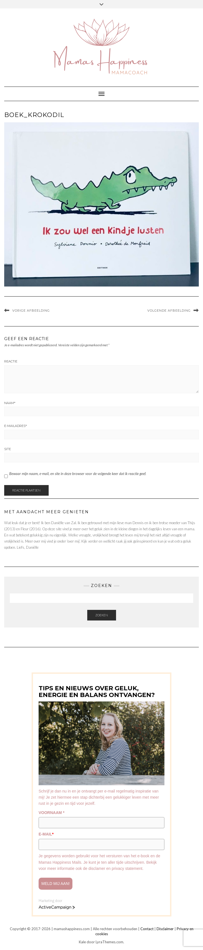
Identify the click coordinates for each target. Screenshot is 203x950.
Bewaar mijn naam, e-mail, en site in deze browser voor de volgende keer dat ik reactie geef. (77, 473)
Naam (9, 403)
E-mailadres (15, 426)
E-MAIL (46, 834)
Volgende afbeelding (169, 310)
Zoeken (101, 615)
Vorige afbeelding (31, 310)
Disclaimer (165, 929)
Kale (82, 942)
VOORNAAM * (52, 812)
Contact (147, 929)
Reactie (10, 361)
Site (7, 449)
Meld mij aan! (55, 883)
